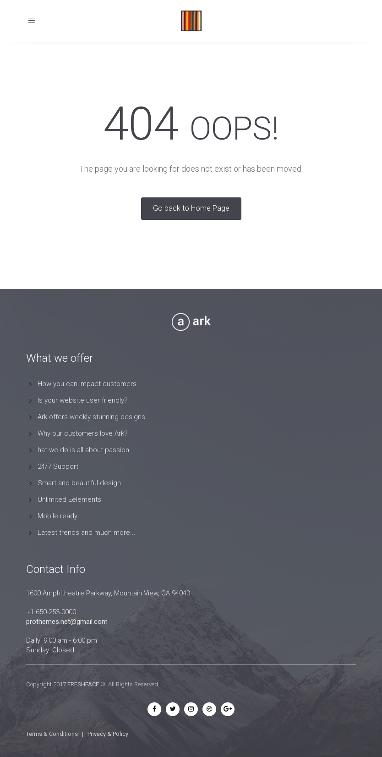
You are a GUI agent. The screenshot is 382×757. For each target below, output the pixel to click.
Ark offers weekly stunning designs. (92, 417)
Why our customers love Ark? (83, 433)
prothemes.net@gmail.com (67, 621)
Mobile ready (57, 516)
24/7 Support (58, 466)
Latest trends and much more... (87, 532)
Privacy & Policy (107, 733)
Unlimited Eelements (69, 499)
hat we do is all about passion (83, 450)
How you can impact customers (87, 384)
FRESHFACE (83, 684)
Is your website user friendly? (83, 400)
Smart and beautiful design (79, 483)
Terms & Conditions (52, 733)
